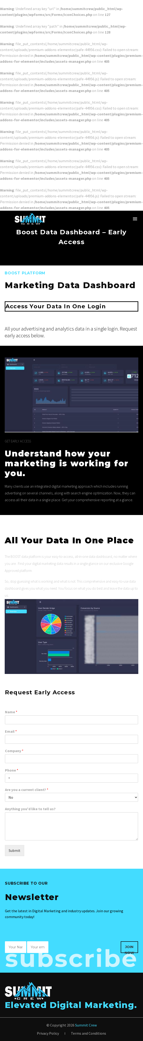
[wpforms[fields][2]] (71, 739)
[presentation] (85, 949)
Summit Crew (86, 1025)
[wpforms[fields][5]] (71, 797)
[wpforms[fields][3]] (71, 758)
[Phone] (71, 778)
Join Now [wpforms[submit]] (129, 949)
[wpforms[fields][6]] (71, 826)
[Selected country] (8, 778)
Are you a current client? (26, 789)
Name (11, 712)
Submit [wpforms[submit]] (14, 850)
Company (14, 750)
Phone (11, 770)
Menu (135, 218)
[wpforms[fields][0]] (15, 947)
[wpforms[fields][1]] (71, 719)
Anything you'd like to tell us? (30, 808)
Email (11, 731)
